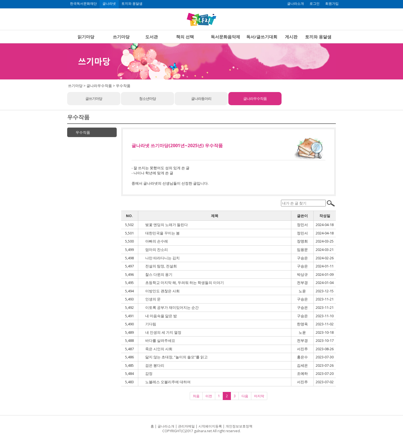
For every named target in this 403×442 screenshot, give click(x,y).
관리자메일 (186, 426)
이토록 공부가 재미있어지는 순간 (172, 307)
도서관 (151, 36)
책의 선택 (185, 36)
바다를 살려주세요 (160, 340)
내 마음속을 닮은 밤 (161, 315)
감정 (149, 373)
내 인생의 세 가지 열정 (163, 332)
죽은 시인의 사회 (158, 348)
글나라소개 (295, 4)
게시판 (291, 36)
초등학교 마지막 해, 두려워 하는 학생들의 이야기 (184, 282)
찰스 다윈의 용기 (158, 274)
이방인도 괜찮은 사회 (162, 290)
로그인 (315, 4)
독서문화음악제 (225, 36)
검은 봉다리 (154, 365)
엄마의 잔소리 (156, 249)
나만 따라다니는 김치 (162, 257)
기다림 (150, 323)
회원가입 (332, 4)
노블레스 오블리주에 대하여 (168, 381)
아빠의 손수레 (156, 241)
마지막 (259, 396)
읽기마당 (86, 36)
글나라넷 (109, 4)
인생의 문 (153, 299)
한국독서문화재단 (83, 4)
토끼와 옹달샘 (131, 4)
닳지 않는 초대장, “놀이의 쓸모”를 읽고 (176, 356)
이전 (208, 396)
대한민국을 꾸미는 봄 (162, 233)
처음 (196, 396)
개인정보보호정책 (239, 426)
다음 (245, 396)
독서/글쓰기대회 (261, 36)
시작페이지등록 (210, 426)
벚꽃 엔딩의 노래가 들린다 (166, 224)
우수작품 (83, 132)
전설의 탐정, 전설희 (161, 266)
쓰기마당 (121, 36)
